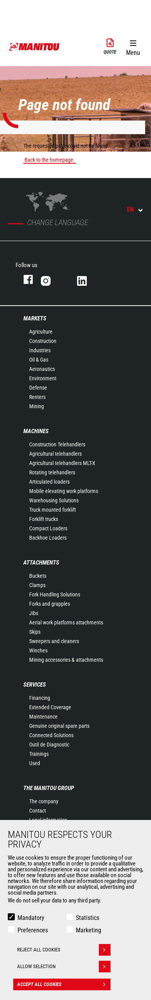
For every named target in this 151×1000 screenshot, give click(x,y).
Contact (37, 811)
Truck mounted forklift (52, 510)
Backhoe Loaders (48, 538)
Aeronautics (42, 369)
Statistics (87, 917)
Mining (36, 406)
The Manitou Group (48, 788)
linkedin (87, 279)
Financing (39, 698)
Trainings (39, 754)
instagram (51, 279)
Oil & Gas (38, 360)
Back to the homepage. (50, 160)
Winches (38, 650)
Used (34, 763)
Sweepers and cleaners (54, 641)
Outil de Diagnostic (49, 744)
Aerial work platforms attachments (66, 622)
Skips (34, 632)
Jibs (33, 613)
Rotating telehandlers (52, 472)
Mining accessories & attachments (66, 660)
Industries (40, 350)
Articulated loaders (49, 482)
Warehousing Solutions (54, 500)
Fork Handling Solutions (54, 594)
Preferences (33, 930)
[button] (133, 46)
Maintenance (43, 716)
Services (34, 684)
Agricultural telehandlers (55, 454)
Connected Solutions (51, 735)
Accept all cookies (64, 984)
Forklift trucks (43, 519)
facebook (24, 279)
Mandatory (31, 917)
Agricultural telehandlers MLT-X (62, 463)
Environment (42, 378)
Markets (34, 318)
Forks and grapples (49, 604)
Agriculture (41, 332)
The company (43, 801)
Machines (36, 431)
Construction (42, 341)
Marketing (88, 930)
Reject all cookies (64, 950)
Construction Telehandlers (57, 444)
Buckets (37, 576)
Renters (37, 397)
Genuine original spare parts (59, 726)
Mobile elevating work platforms (63, 491)
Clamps (37, 585)
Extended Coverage (50, 707)
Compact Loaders (48, 528)
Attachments (41, 562)
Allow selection (64, 966)
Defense (38, 388)
